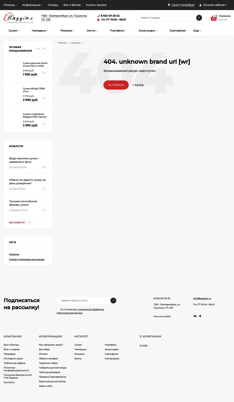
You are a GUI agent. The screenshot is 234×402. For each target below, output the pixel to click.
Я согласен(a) (80, 311)
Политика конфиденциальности (16, 369)
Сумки (78, 344)
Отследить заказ (13, 358)
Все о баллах (11, 344)
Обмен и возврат (48, 358)
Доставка (44, 349)
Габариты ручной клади (52, 367)
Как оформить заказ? (51, 344)
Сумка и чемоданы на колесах (26, 259)
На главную (116, 85)
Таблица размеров (49, 372)
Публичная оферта (14, 363)
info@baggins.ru (202, 298)
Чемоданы (80, 349)
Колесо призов (96, 5)
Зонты (77, 358)
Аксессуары (111, 349)
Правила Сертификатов (52, 376)
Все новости (20, 222)
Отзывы (53, 5)
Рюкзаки (79, 354)
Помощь (9, 5)
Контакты (9, 382)
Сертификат (111, 354)
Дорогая (14, 254)
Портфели (110, 344)
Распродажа (112, 358)
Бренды (75, 42)
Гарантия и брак (48, 363)
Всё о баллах (72, 5)
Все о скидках (12, 349)
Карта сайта (45, 386)
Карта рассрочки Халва (52, 381)
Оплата (43, 354)
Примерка (9, 354)
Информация (31, 5)
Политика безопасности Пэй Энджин (18, 376)
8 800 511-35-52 (162, 298)
